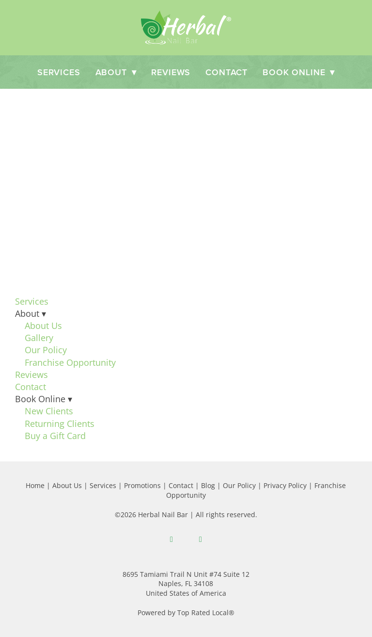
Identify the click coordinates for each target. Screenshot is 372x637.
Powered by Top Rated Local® (186, 612)
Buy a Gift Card (55, 435)
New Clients (49, 411)
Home (35, 485)
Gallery (39, 337)
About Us (43, 325)
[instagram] (200, 539)
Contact (226, 72)
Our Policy (46, 349)
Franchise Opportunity (70, 362)
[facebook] (171, 539)
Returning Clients (59, 423)
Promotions (142, 485)
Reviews (170, 72)
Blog (208, 485)
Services (58, 72)
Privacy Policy (285, 485)
